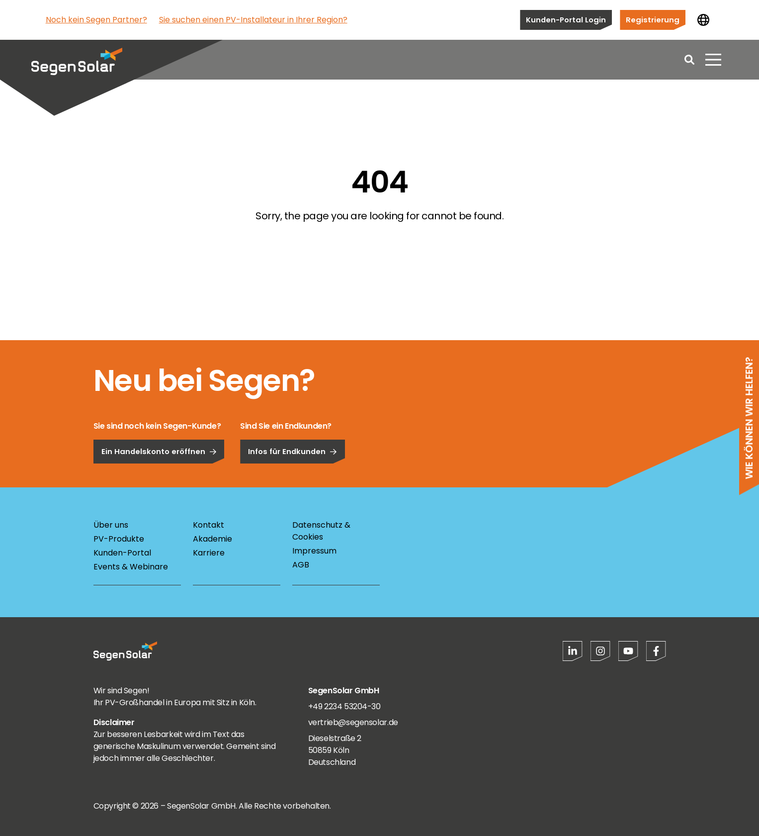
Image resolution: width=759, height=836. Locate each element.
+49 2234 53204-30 (344, 706)
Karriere (209, 552)
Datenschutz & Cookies (321, 531)
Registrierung (652, 19)
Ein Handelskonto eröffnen (159, 479)
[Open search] (689, 60)
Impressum (314, 551)
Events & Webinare (130, 566)
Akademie (212, 539)
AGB (300, 564)
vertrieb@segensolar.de (353, 722)
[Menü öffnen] (713, 60)
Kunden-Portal (122, 552)
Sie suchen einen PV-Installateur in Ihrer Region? (253, 19)
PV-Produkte (118, 539)
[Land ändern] (703, 20)
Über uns (110, 525)
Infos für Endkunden (292, 479)
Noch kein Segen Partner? (96, 19)
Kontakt (208, 525)
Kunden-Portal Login (566, 19)
